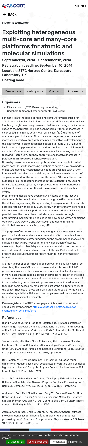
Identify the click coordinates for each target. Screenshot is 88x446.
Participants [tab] (34, 91)
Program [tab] (55, 91)
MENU (80, 6)
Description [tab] (13, 91)
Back (9, 14)
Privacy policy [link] (75, 442)
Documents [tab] (75, 91)
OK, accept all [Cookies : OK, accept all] (16, 441)
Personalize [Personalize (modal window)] (58, 441)
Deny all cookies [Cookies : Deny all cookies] (37, 441)
